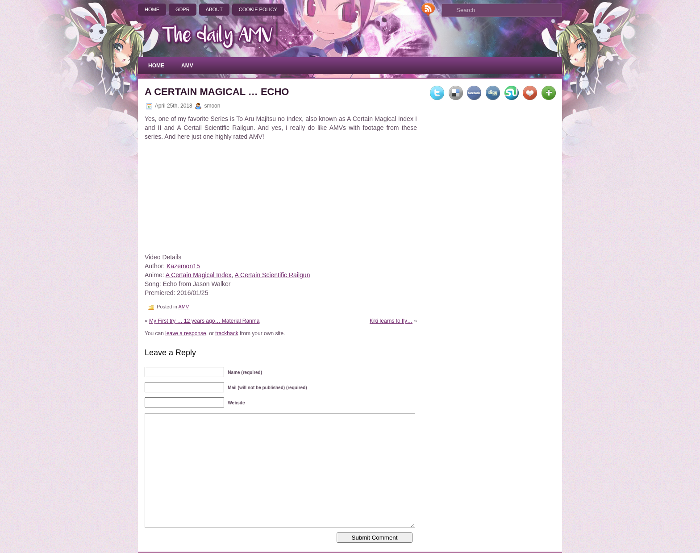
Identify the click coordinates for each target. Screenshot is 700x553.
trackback (226, 333)
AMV (187, 65)
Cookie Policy (258, 9)
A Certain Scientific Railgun (272, 275)
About (214, 9)
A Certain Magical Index (199, 275)
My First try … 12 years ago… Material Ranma (204, 321)
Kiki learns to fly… (391, 321)
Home (152, 9)
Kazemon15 (183, 266)
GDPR (182, 9)
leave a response (185, 333)
